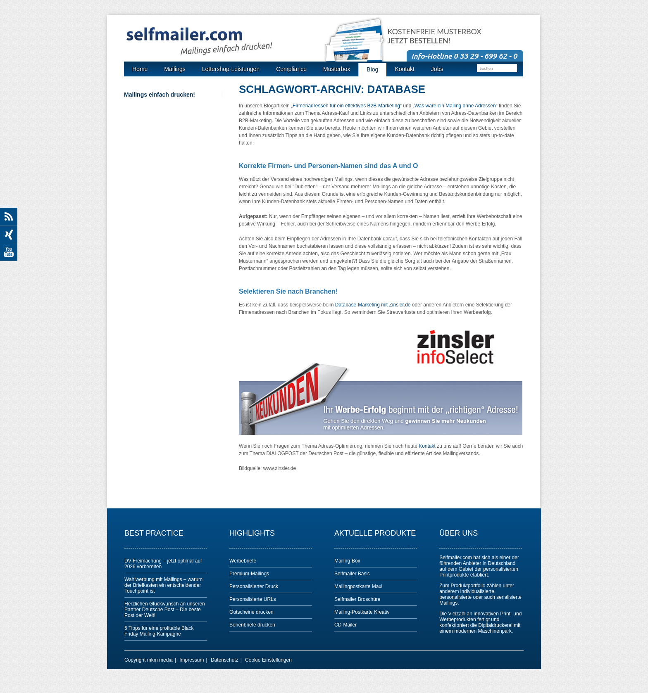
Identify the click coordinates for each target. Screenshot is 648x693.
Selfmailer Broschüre (357, 599)
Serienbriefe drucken (252, 625)
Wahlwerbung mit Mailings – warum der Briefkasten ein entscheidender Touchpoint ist (163, 585)
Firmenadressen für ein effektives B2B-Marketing (346, 106)
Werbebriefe (242, 561)
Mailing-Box (347, 561)
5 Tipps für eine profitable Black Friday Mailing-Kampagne (158, 631)
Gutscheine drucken (251, 612)
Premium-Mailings (249, 574)
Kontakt (427, 446)
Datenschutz (224, 660)
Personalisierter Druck (253, 586)
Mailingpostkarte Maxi (358, 586)
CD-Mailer (345, 625)
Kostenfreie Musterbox (434, 36)
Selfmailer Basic (352, 574)
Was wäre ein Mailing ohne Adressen (455, 106)
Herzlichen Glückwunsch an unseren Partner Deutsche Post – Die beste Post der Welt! (164, 609)
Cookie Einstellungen (268, 660)
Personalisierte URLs (252, 599)
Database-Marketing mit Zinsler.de (373, 305)
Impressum (191, 660)
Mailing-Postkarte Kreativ (361, 612)
